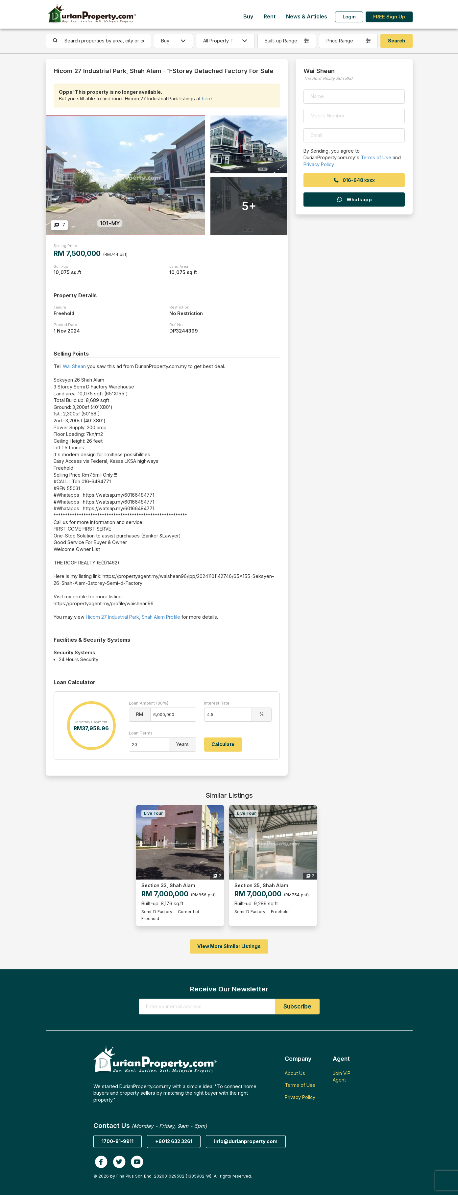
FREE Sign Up (389, 16)
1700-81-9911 (117, 1141)
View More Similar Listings (229, 946)
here (207, 98)
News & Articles (306, 16)
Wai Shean (74, 366)
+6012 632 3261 (173, 1141)
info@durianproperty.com (245, 1141)
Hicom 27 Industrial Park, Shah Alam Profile (133, 617)
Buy (248, 16)
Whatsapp (354, 199)
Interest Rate (216, 703)
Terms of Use (376, 157)
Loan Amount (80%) (148, 703)
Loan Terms (141, 733)
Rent (270, 16)
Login (349, 16)
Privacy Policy (318, 164)
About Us (295, 1073)
